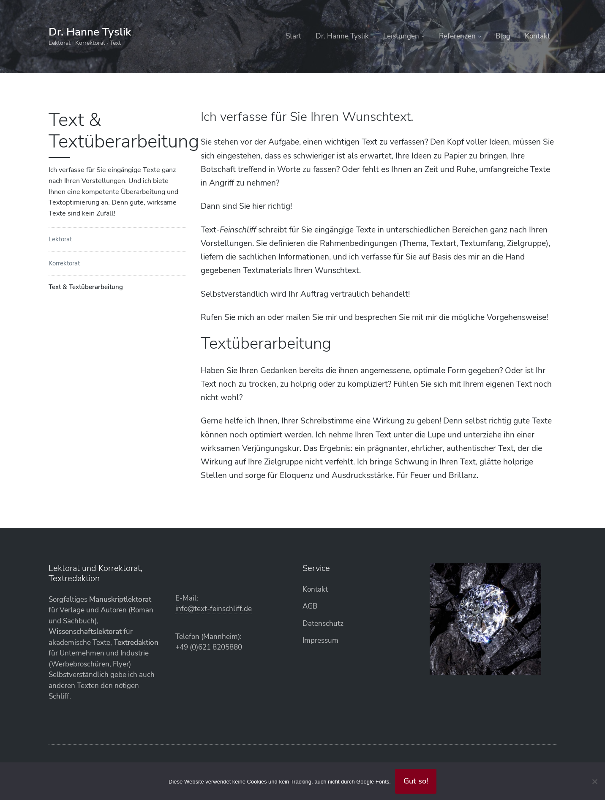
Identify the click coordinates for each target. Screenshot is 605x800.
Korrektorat (64, 263)
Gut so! (415, 781)
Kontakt (537, 36)
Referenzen (457, 36)
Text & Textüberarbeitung (86, 287)
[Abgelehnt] (594, 781)
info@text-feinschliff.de (213, 609)
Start (293, 36)
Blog (503, 36)
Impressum (320, 640)
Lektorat (60, 239)
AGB (309, 606)
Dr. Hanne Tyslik (90, 32)
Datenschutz (322, 623)
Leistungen (401, 36)
